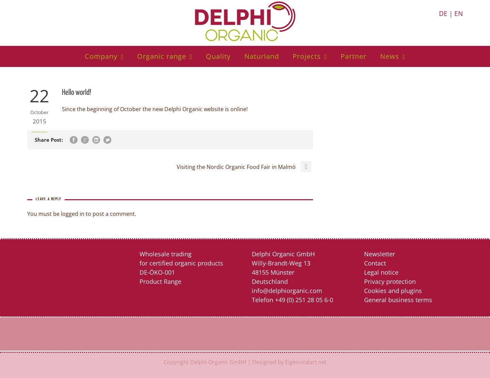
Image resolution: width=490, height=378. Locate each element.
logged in (72, 214)
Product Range (160, 281)
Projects (307, 56)
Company (101, 56)
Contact (375, 263)
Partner (353, 56)
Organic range (161, 56)
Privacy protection (390, 281)
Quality (218, 56)
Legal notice (381, 272)
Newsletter (379, 254)
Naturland (261, 56)
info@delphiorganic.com (287, 291)
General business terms (398, 300)
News (389, 56)
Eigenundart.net (306, 362)
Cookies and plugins (393, 291)
